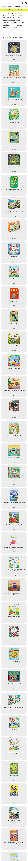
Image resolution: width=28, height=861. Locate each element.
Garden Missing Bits (14, 323)
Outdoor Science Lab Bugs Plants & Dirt (14, 211)
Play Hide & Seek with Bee (14, 368)
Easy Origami (14, 729)
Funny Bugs (14, 256)
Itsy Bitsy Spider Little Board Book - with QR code (14, 594)
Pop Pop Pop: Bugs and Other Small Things (14, 99)
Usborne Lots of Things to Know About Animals (14, 502)
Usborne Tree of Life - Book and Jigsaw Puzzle (14, 707)
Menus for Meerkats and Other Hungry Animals (14, 77)
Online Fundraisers (10, 4)
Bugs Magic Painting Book (14, 820)
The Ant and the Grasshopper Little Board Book (14, 390)
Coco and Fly (14, 301)
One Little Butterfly (14, 278)
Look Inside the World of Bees (14, 661)
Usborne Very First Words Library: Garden (14, 547)
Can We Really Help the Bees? (14, 435)
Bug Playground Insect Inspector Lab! (14, 234)
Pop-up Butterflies (14, 345)
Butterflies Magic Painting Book (14, 639)
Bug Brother (14, 798)
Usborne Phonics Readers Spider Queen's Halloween (14, 684)
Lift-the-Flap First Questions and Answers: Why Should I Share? (14, 570)
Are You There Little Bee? (14, 616)
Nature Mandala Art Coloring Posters (14, 55)
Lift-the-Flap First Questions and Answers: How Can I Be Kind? (14, 752)
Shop (2, 4)
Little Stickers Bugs (14, 775)
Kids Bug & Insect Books (15, 6)
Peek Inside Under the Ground (14, 413)
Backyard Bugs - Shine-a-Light (14, 167)
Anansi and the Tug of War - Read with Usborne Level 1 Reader (14, 843)
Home (3, 6)
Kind (14, 144)
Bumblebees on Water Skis (14, 457)
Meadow (14, 480)
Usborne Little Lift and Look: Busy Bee (14, 524)
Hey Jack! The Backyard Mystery (14, 189)
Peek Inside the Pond (14, 122)
